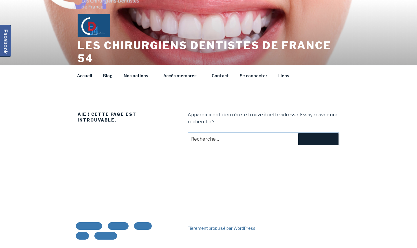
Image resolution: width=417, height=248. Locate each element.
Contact (220, 75)
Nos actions (139, 75)
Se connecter (253, 75)
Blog (108, 75)
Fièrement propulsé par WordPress (221, 228)
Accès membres (182, 75)
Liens (283, 75)
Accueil (84, 75)
